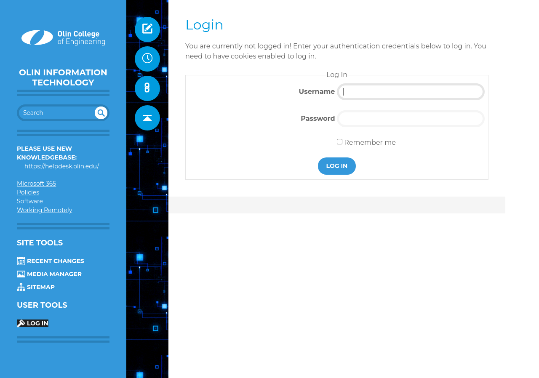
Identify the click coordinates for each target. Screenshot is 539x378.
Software (30, 201)
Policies (28, 192)
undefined (101, 112)
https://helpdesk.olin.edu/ (61, 166)
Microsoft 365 (36, 183)
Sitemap (36, 287)
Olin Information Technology (63, 77)
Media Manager (49, 274)
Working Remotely (44, 210)
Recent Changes (50, 261)
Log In (32, 323)
